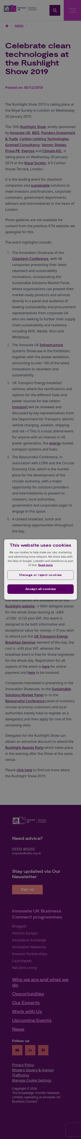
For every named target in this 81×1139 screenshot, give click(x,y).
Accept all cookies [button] (40, 589)
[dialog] (40, 569)
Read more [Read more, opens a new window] (45, 565)
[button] (40, 575)
